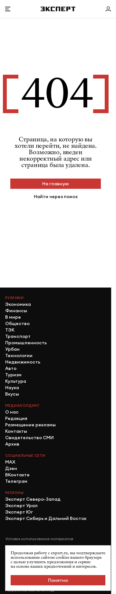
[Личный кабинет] (108, 9)
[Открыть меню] (7, 9)
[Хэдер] (58, 8)
